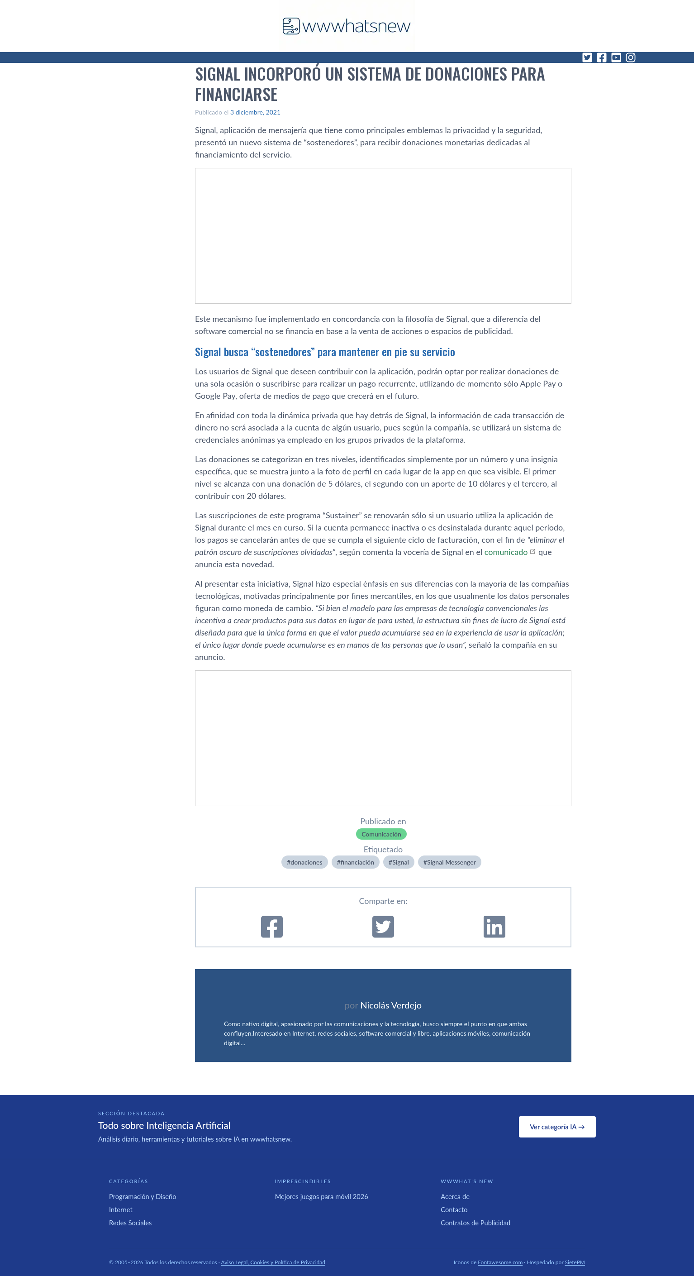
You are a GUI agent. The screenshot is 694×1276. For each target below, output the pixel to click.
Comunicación (381, 834)
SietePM (575, 1262)
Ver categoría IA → (557, 1127)
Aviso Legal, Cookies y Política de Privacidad (273, 1262)
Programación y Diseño (142, 1196)
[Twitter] (587, 57)
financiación (357, 862)
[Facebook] (601, 57)
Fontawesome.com (500, 1262)
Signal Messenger (451, 862)
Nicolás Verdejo (391, 1004)
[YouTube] (616, 57)
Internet (121, 1209)
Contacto (454, 1209)
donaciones (306, 862)
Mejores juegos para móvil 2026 (321, 1196)
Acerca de (455, 1196)
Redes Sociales (130, 1223)
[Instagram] (630, 57)
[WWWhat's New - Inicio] (347, 26)
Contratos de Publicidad (475, 1223)
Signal (400, 862)
